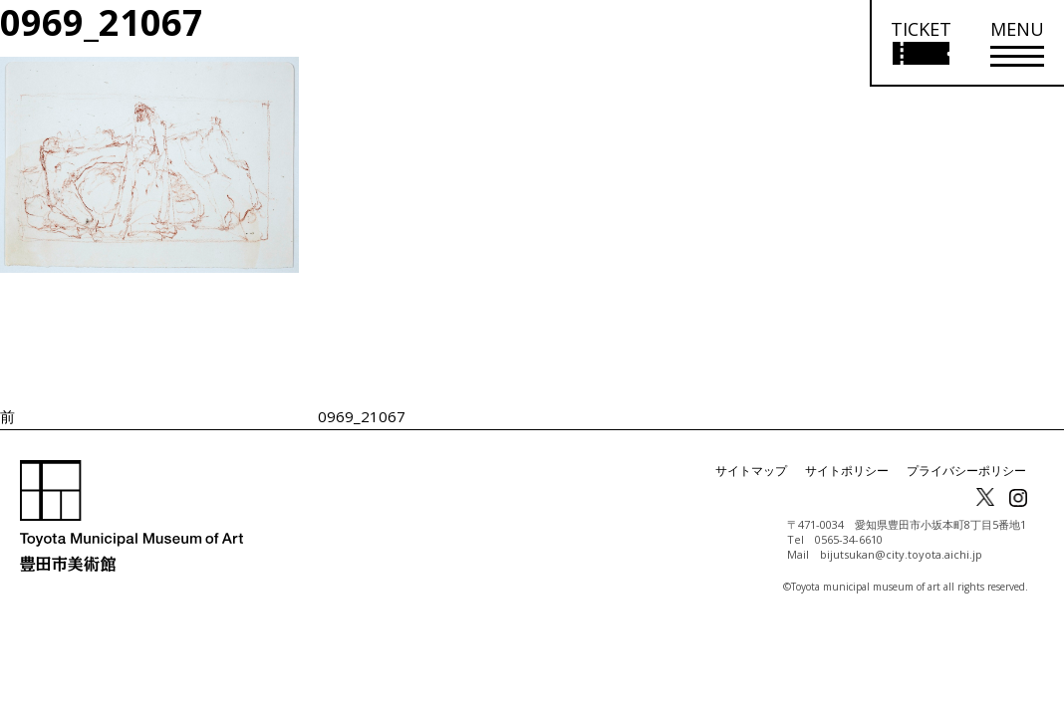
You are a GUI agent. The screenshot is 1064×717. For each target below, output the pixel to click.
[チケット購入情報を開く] (920, 43)
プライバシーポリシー (966, 470)
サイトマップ (751, 470)
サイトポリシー (847, 470)
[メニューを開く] (1017, 43)
